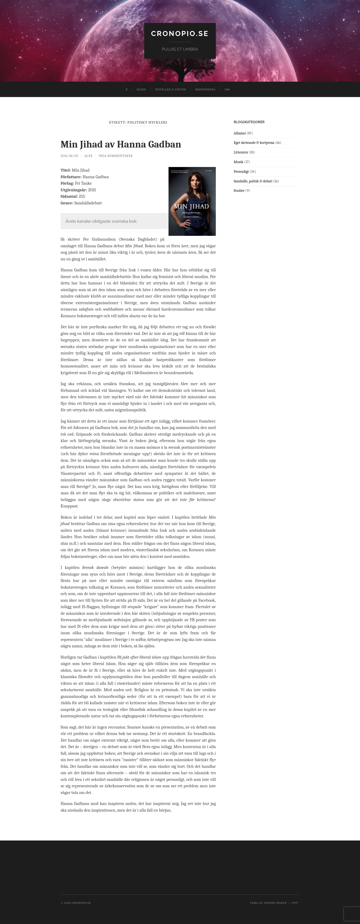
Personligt (241, 171)
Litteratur (241, 152)
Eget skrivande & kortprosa (254, 143)
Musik (238, 162)
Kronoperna (205, 89)
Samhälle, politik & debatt (253, 181)
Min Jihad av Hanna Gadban (124, 144)
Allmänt (240, 133)
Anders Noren (275, 903)
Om (227, 89)
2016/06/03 (70, 156)
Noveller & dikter (170, 89)
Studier (239, 191)
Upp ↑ (295, 903)
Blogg (141, 89)
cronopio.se (180, 33)
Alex (89, 156)
